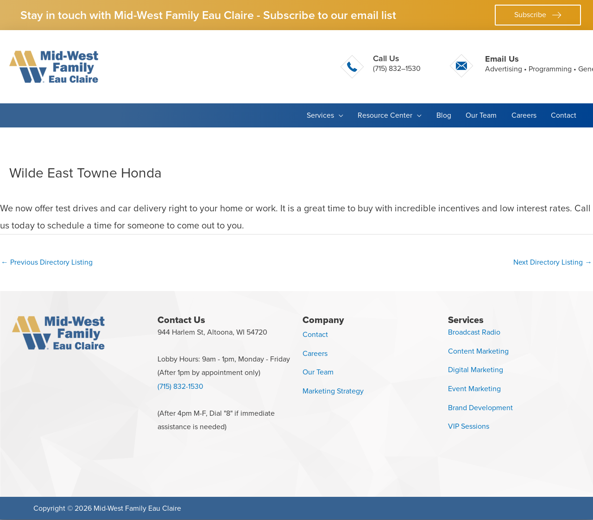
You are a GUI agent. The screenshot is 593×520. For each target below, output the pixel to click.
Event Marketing (474, 389)
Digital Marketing (475, 370)
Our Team (318, 372)
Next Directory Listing (552, 262)
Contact (315, 334)
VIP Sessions (468, 426)
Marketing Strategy (333, 391)
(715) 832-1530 (180, 386)
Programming (550, 68)
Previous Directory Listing (47, 262)
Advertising (503, 68)
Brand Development (480, 407)
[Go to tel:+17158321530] (381, 66)
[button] (538, 15)
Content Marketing (478, 351)
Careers (315, 353)
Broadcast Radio (474, 332)
